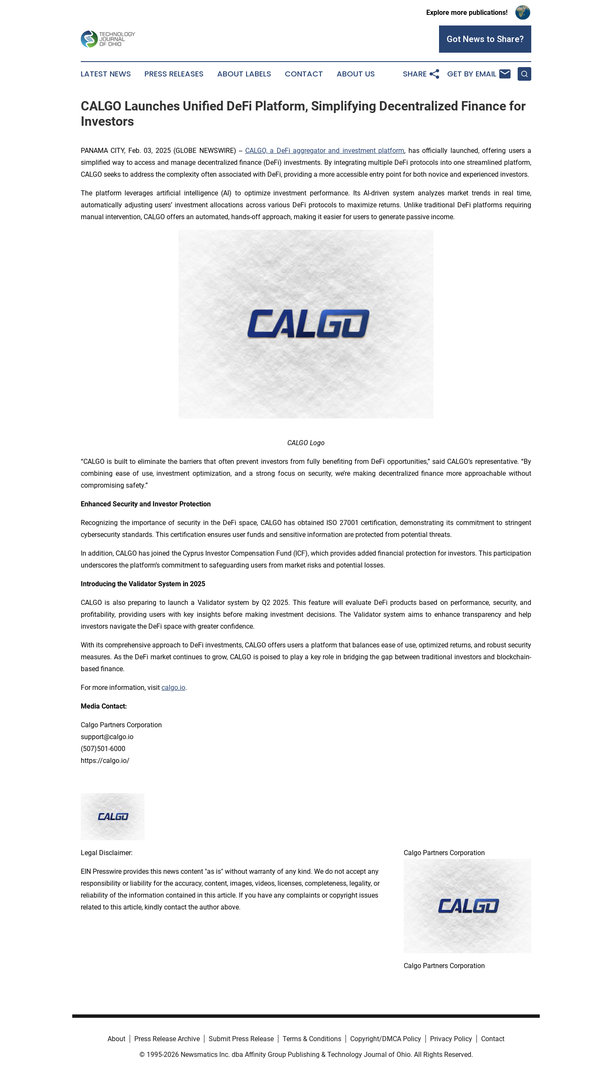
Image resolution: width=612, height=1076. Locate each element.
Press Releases (174, 74)
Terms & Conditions (312, 1039)
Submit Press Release (241, 1039)
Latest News (106, 74)
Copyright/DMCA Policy (385, 1039)
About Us (356, 74)
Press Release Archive (167, 1039)
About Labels (244, 74)
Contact (304, 74)
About (116, 1039)
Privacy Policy (451, 1039)
